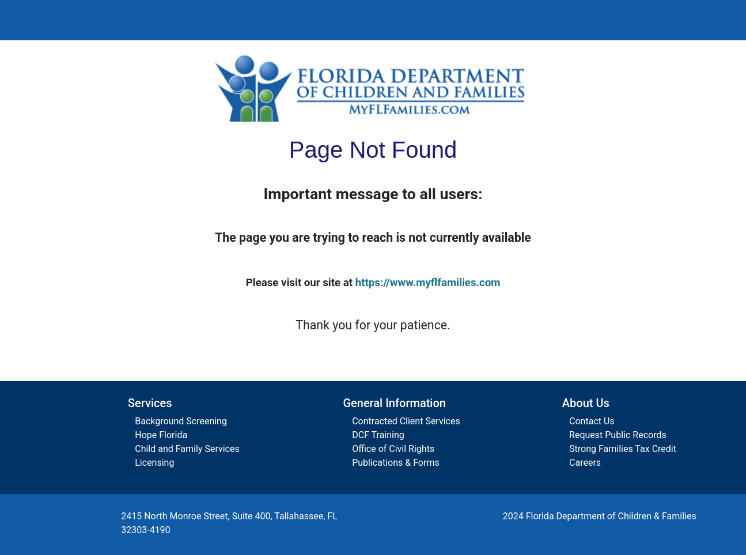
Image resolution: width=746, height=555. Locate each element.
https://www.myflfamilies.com (428, 282)
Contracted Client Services (406, 421)
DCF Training (378, 434)
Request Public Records (618, 434)
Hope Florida (161, 434)
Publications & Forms (396, 462)
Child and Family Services (187, 448)
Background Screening (181, 421)
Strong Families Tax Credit (622, 448)
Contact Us (592, 421)
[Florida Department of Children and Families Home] (373, 88)
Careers (585, 462)
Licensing (154, 462)
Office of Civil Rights (393, 448)
